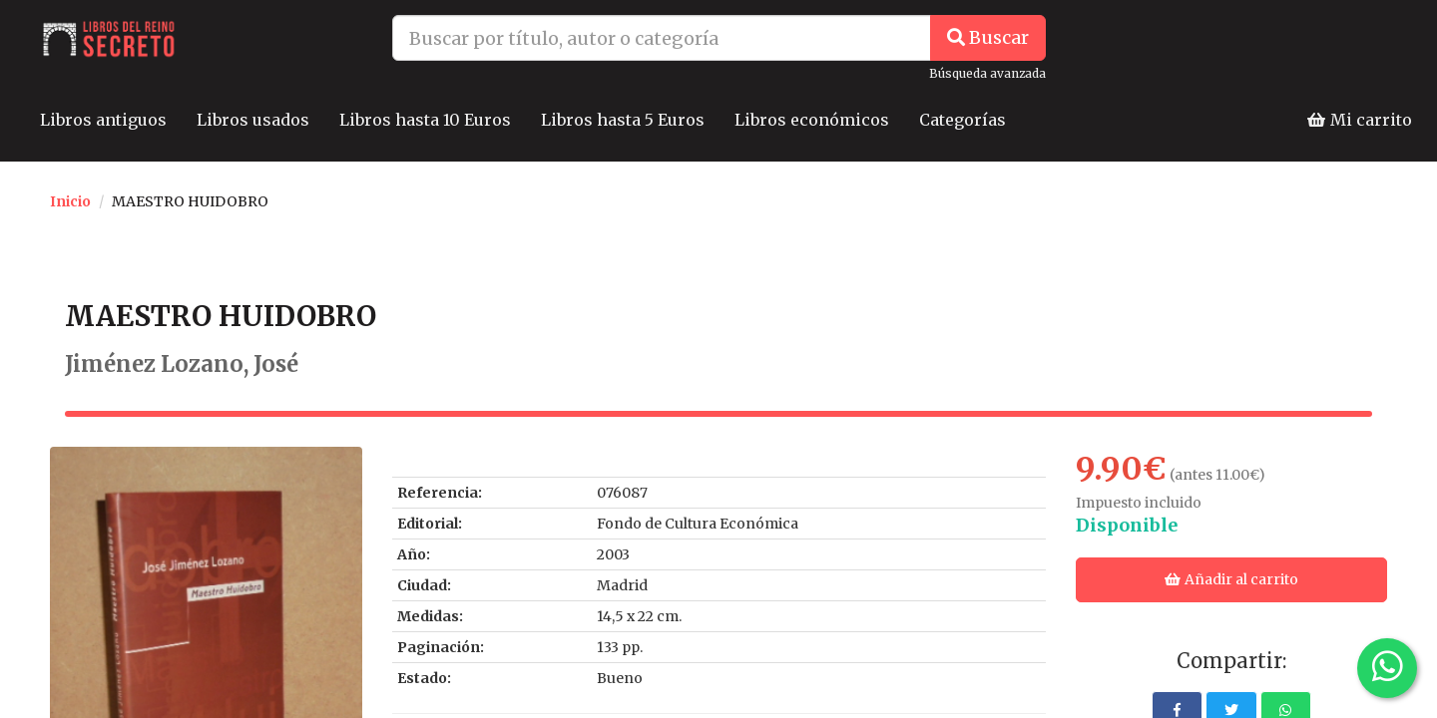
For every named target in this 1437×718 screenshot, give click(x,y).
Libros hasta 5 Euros (623, 120)
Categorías (962, 120)
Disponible (1127, 525)
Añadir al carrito (1232, 579)
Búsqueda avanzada (987, 73)
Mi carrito (1359, 120)
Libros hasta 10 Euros (425, 120)
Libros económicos (811, 120)
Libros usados (253, 120)
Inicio (70, 201)
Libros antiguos (103, 120)
